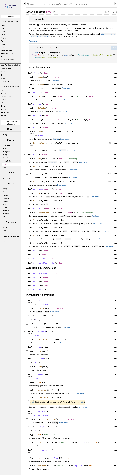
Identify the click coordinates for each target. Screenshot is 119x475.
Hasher (40, 135)
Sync (2, 75)
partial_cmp (43, 212)
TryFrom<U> (5, 112)
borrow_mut (43, 339)
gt (34, 235)
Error (4, 164)
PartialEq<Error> (6, 50)
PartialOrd (38, 208)
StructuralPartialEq (7, 60)
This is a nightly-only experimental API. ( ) (58, 401)
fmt (13, 124)
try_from (42, 442)
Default (3, 35)
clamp (36, 181)
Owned (38, 382)
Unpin (3, 78)
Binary (5, 189)
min (35, 174)
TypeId (60, 308)
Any (2, 90)
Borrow (40, 316)
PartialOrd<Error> (7, 53)
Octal (4, 204)
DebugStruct (7, 158)
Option (80, 212)
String (71, 419)
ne (34, 201)
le (34, 228)
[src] (115, 11)
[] (111, 11)
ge (34, 243)
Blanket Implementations (10, 87)
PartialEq (38, 189)
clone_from (38, 85)
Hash (3, 44)
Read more (55, 80)
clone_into (43, 397)
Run (114, 47)
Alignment (6, 178)
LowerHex (6, 201)
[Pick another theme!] (24, 3)
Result (5, 241)
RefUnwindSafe (6, 69)
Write (4, 217)
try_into (42, 465)
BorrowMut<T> (6, 97)
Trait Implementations (10, 22)
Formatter (6, 167)
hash (40, 131)
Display (3, 38)
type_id (41, 308)
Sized (45, 304)
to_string (51, 419)
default (41, 108)
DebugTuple (7, 161)
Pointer (5, 207)
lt (34, 220)
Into (42, 359)
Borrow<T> (4, 93)
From (39, 347)
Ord (2, 47)
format (5, 228)
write (4, 231)
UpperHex (6, 214)
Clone (3, 25)
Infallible (49, 435)
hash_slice (38, 143)
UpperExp (6, 211)
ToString (4, 109)
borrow (41, 324)
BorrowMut (41, 331)
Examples (33, 41)
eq (39, 193)
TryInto (43, 450)
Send (3, 72)
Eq (2, 41)
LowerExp (6, 198)
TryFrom (43, 427)
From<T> (4, 100)
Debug (3, 32)
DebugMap (6, 152)
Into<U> (3, 103)
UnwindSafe (5, 81)
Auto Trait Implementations (10, 65)
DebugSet (6, 155)
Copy (2, 28)
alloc (9, 124)
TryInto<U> (4, 115)
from (40, 351)
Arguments (6, 145)
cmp (39, 158)
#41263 (81, 402)
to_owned (42, 390)
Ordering (73, 158)
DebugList (6, 149)
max (35, 166)
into (40, 367)
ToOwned (4, 106)
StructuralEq (5, 57)
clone (40, 77)
